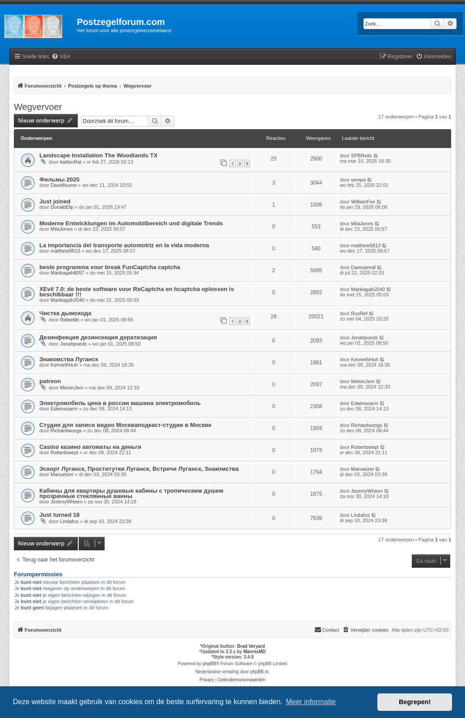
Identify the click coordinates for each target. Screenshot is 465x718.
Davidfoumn (64, 185)
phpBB (209, 663)
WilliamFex (363, 201)
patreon (50, 381)
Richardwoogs (66, 430)
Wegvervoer (38, 107)
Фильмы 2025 (59, 179)
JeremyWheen (66, 501)
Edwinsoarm (64, 408)
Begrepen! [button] (415, 701)
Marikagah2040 (68, 300)
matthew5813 (65, 250)
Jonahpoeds (73, 343)
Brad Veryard (251, 646)
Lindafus (69, 521)
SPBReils (361, 155)
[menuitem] (60, 57)
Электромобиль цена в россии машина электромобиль (120, 403)
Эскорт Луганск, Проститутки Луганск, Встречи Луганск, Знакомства (139, 468)
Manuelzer (62, 474)
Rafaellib (69, 319)
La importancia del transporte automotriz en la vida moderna (124, 245)
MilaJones (62, 229)
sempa (358, 179)
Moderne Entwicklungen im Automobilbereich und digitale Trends (131, 223)
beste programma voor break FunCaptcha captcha (109, 267)
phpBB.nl (259, 671)
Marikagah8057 (68, 272)
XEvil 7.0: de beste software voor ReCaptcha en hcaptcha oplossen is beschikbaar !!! (136, 292)
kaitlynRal (70, 162)
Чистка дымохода (65, 313)
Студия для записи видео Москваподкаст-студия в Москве (125, 425)
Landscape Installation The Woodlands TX (98, 155)
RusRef (359, 313)
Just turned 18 (59, 514)
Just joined (55, 201)
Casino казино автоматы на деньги (90, 446)
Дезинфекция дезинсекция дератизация (98, 337)
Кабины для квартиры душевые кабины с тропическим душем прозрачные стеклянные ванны (131, 493)
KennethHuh (64, 364)
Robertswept (64, 452)
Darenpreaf (363, 267)
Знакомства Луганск (68, 359)
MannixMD (254, 651)
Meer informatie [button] (310, 701)
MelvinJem (72, 387)
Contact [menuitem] (326, 629)
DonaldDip (62, 207)
